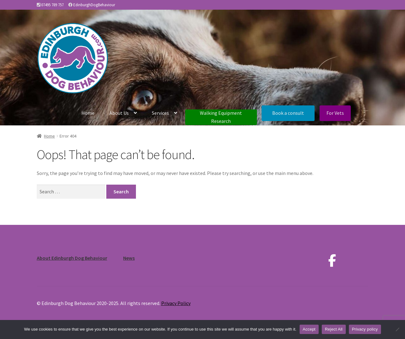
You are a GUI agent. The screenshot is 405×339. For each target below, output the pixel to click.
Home (87, 113)
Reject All (334, 329)
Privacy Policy (175, 303)
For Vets (335, 113)
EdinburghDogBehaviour (94, 4)
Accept (309, 329)
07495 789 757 (52, 4)
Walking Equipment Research (221, 117)
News (129, 258)
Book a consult (288, 113)
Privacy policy (365, 329)
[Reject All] (397, 329)
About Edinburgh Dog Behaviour (72, 258)
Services (160, 113)
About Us (119, 113)
